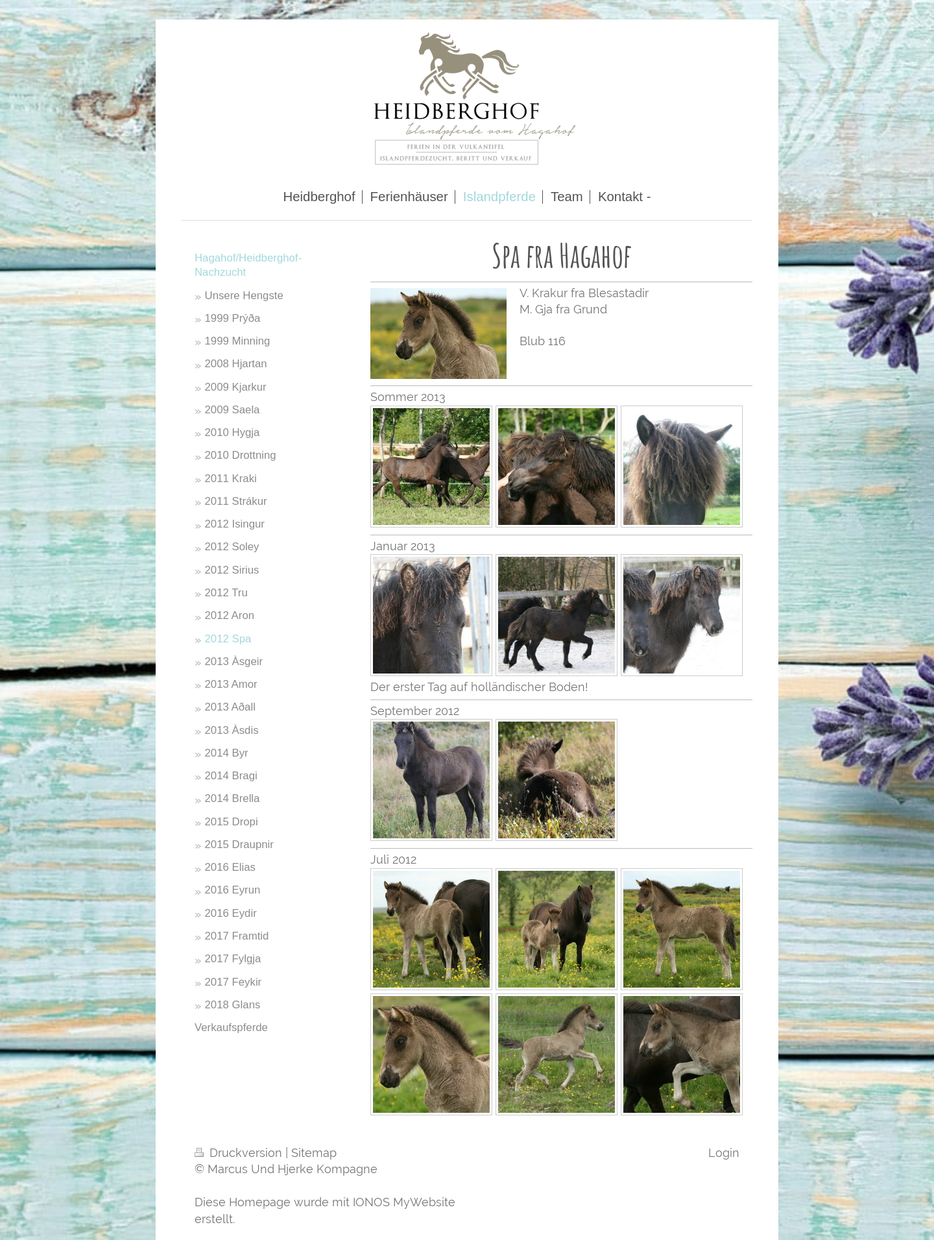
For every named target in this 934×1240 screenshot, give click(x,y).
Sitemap (314, 1153)
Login (723, 1153)
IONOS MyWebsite (404, 1202)
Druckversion (240, 1153)
